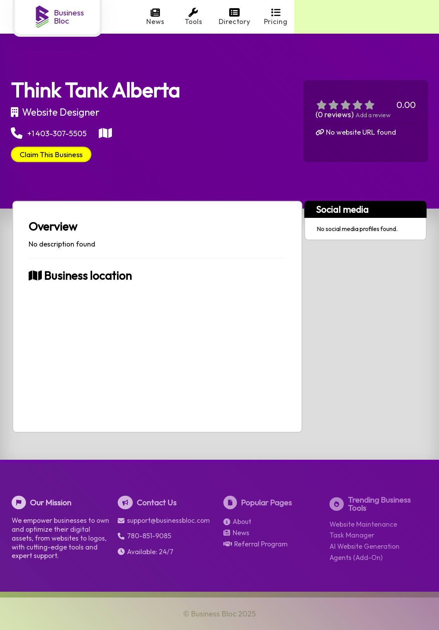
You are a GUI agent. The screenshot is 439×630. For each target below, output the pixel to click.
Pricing (276, 17)
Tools (193, 17)
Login (403, 17)
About (237, 521)
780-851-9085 (144, 536)
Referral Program (255, 544)
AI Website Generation (364, 546)
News (155, 17)
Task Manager (351, 535)
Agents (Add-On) (355, 557)
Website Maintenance (363, 524)
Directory (234, 17)
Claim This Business (51, 154)
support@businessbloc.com (164, 520)
